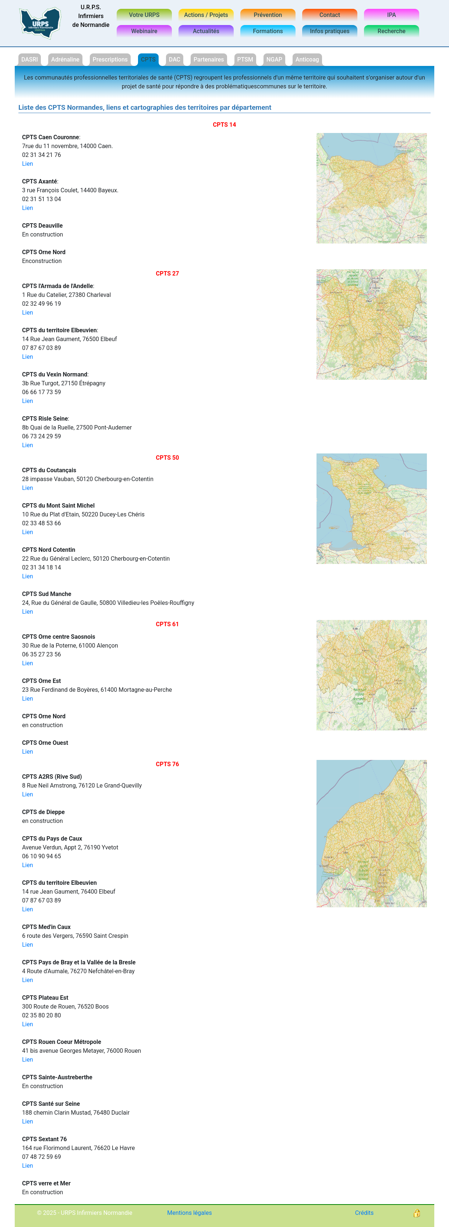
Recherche (392, 31)
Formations (268, 31)
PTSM (245, 59)
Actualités (206, 31)
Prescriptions (110, 59)
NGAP (274, 59)
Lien (27, 163)
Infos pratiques (330, 31)
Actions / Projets (206, 14)
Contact (329, 14)
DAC (174, 59)
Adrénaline (65, 59)
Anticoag (307, 59)
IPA (391, 14)
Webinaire (144, 31)
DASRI (29, 59)
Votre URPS (144, 14)
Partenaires (209, 59)
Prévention (268, 14)
